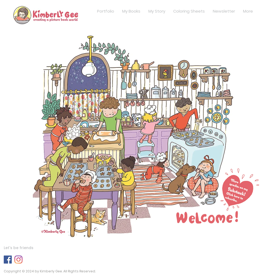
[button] (214, 197)
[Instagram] (18, 260)
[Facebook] (8, 260)
